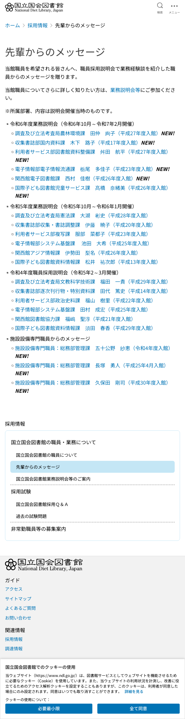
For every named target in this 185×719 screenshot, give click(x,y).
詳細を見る (134, 691)
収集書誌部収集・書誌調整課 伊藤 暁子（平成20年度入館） (85, 224)
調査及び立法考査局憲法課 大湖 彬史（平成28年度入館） (83, 215)
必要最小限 (49, 708)
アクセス (14, 589)
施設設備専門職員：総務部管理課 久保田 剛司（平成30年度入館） (93, 382)
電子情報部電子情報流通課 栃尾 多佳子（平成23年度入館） (85, 169)
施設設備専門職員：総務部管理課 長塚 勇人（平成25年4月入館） (92, 365)
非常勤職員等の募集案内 (38, 528)
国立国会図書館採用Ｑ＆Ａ (42, 504)
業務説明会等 (125, 89)
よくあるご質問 (20, 608)
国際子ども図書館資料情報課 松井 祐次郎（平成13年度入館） (88, 261)
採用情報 (38, 25)
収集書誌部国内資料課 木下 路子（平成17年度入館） (78, 142)
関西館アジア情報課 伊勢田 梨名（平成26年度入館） (78, 252)
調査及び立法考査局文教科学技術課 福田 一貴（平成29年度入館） (93, 281)
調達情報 (14, 648)
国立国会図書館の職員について (46, 455)
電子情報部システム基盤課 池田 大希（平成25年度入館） (83, 243)
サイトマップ (18, 598)
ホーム (12, 25)
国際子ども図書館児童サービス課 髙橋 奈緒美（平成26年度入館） (93, 187)
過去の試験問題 (31, 516)
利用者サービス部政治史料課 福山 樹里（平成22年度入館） (85, 300)
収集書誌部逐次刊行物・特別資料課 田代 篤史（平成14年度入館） (93, 291)
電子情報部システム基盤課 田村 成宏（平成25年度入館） (83, 309)
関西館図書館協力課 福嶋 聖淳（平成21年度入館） (75, 318)
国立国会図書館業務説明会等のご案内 (53, 479)
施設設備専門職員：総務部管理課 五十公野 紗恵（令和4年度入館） (94, 348)
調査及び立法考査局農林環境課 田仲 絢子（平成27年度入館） (88, 133)
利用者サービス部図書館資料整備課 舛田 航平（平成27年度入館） (93, 151)
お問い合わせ (18, 618)
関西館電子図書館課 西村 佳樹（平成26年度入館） (75, 178)
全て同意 (138, 708)
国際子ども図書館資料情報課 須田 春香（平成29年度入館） (85, 328)
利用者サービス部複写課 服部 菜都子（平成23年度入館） (83, 233)
